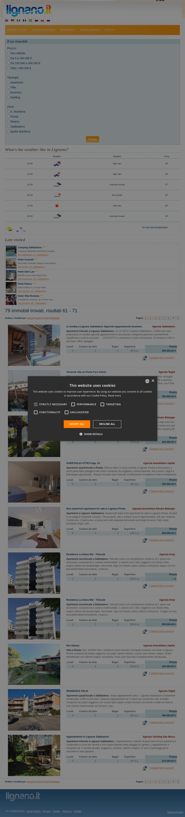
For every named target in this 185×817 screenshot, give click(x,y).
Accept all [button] (77, 424)
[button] (92, 434)
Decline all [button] (107, 424)
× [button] (152, 380)
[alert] (92, 408)
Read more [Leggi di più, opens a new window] (114, 395)
